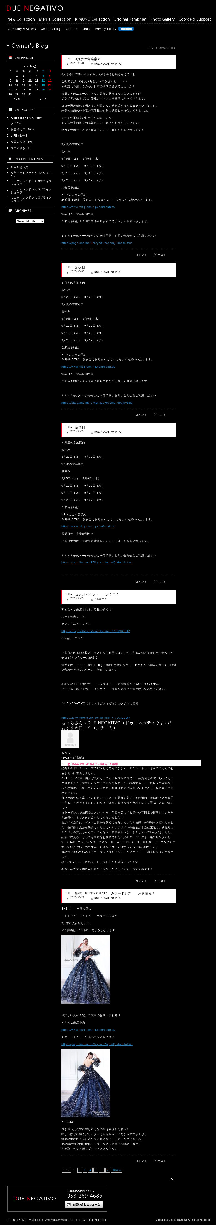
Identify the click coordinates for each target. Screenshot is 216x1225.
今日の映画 (18, 141)
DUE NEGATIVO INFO (107, 63)
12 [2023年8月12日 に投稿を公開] (43, 80)
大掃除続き (18, 148)
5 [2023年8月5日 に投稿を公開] (43, 75)
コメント (141, 254)
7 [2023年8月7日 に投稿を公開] (10, 80)
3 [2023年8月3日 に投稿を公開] (30, 75)
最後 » (116, 1170)
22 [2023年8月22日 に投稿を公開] (16, 89)
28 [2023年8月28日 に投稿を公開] (10, 94)
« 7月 (16, 98)
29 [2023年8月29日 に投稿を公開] (16, 94)
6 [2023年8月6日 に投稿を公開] (50, 75)
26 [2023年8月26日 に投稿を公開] (43, 89)
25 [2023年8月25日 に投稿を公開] (36, 89)
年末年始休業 (19, 167)
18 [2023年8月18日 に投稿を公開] (36, 85)
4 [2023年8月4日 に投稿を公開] (37, 75)
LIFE (14, 135)
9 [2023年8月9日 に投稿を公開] (23, 80)
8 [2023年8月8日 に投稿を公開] (17, 80)
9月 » (43, 98)
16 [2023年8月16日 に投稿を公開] (23, 85)
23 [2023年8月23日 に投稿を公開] (23, 89)
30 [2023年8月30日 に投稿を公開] (23, 94)
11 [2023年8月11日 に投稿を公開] (36, 80)
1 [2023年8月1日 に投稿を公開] (17, 75)
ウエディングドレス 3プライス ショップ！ (33, 183)
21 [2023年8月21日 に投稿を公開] (10, 89)
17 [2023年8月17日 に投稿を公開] (30, 85)
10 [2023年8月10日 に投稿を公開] (30, 80)
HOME (151, 48)
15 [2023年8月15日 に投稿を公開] (16, 85)
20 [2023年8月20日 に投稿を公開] (49, 85)
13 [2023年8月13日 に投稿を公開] (49, 80)
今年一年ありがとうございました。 (31, 174)
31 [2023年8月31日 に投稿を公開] (30, 94)
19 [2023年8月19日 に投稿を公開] (43, 85)
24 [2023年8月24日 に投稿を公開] (30, 89)
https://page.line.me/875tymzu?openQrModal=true (97, 243)
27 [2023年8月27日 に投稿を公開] (49, 89)
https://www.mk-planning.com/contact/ (88, 207)
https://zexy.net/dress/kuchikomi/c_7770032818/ (95, 631)
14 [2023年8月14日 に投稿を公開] (10, 85)
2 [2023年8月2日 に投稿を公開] (23, 75)
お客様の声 (100, 599)
